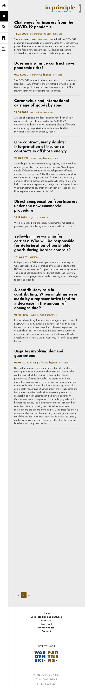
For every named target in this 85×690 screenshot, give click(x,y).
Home (46, 613)
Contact (46, 631)
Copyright (46, 624)
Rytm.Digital (50, 684)
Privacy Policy (46, 627)
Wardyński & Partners (50, 674)
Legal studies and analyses (46, 616)
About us (46, 620)
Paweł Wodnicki (50, 679)
